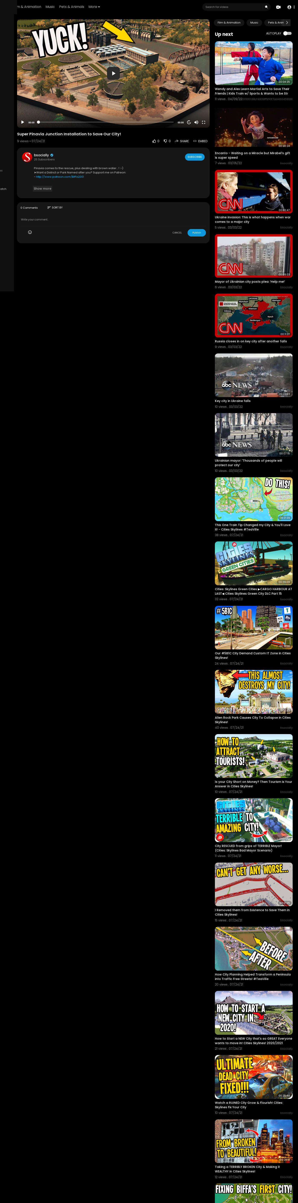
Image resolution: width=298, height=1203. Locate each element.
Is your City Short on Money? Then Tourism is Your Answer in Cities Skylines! (260, 703)
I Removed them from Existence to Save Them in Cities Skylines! (260, 818)
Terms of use (14, 166)
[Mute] (210, 104)
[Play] (68, 104)
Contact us (27, 171)
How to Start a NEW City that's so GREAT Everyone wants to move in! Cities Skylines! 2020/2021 (260, 935)
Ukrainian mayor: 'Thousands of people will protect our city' (259, 419)
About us (11, 171)
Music (103, 6)
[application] (143, 64)
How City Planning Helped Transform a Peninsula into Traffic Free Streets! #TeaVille (259, 877)
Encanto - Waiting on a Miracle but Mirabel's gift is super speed (256, 141)
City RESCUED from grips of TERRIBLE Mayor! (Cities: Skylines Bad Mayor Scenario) (256, 762)
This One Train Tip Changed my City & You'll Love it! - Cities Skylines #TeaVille (259, 475)
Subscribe (208, 138)
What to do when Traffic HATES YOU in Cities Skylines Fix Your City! (258, 1160)
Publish (210, 214)
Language (12, 181)
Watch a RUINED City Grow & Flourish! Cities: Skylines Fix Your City (258, 991)
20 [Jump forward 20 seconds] (203, 104)
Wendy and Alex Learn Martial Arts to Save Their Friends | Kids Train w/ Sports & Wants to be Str (260, 85)
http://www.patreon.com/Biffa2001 (106, 159)
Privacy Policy (35, 166)
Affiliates (42, 171)
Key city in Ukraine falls (246, 365)
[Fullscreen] (217, 104)
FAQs (29, 161)
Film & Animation (80, 6)
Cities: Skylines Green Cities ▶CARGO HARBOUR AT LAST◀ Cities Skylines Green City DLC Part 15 (260, 534)
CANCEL (191, 214)
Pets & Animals (124, 6)
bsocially (90, 137)
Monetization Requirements (24, 176)
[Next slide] (287, 22)
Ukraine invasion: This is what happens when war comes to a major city (259, 198)
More (147, 6)
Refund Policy (14, 161)
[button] (290, 7)
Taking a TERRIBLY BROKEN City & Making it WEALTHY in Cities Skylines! (260, 1047)
